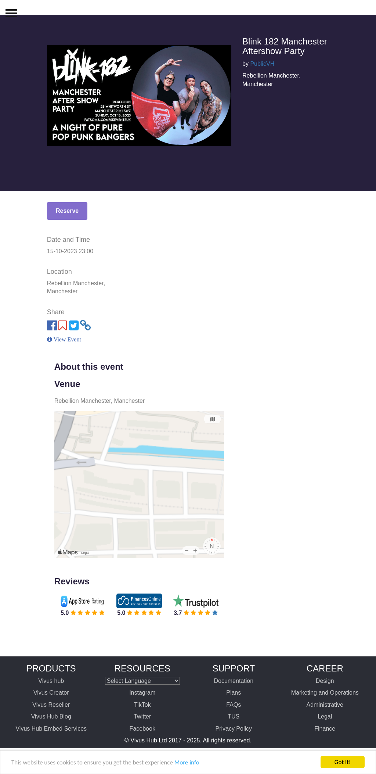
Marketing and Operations (325, 692)
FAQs (233, 705)
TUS (233, 716)
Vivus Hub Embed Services (51, 728)
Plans (233, 692)
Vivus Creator (51, 692)
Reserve (67, 211)
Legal (325, 716)
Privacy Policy (233, 728)
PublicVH (262, 64)
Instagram (142, 692)
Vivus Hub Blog (51, 716)
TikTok (142, 705)
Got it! (343, 762)
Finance (324, 728)
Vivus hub (51, 681)
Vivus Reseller (51, 705)
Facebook (142, 728)
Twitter (142, 716)
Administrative (325, 705)
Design (325, 681)
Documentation (233, 681)
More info (186, 762)
